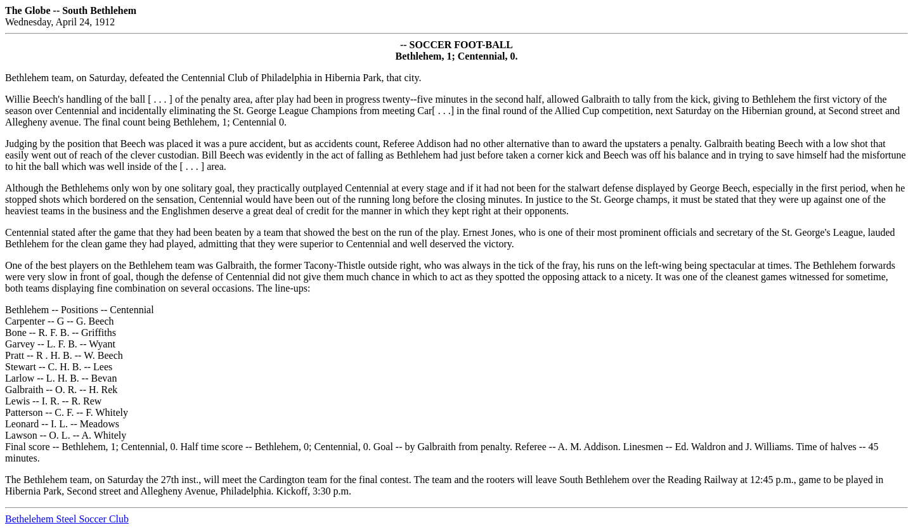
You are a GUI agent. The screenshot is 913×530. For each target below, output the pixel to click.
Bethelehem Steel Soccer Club (67, 519)
